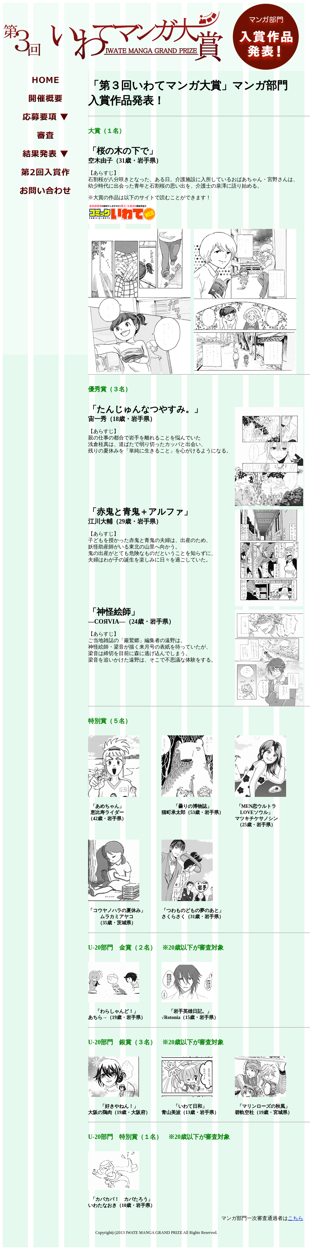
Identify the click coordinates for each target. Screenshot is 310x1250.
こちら (295, 1218)
